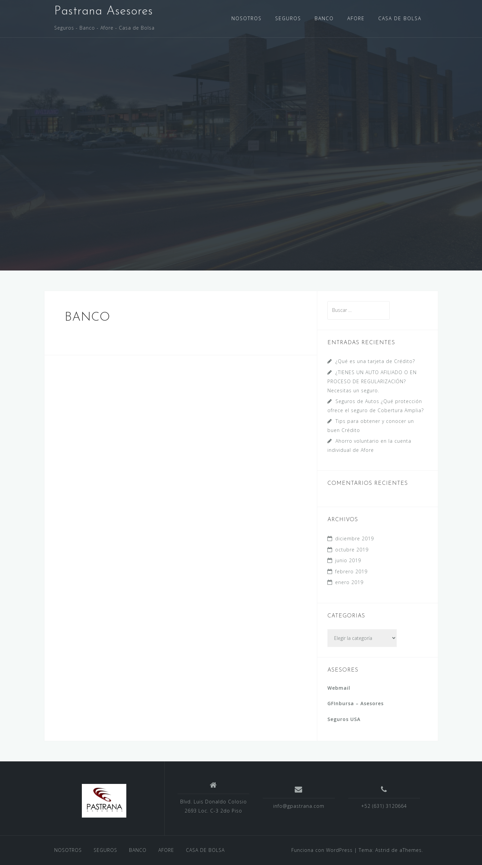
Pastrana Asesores (103, 11)
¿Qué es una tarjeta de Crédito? (375, 361)
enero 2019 (349, 582)
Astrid (382, 850)
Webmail (338, 688)
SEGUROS (288, 18)
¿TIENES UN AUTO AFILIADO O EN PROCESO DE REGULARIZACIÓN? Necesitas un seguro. (372, 381)
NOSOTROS (246, 18)
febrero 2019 (351, 571)
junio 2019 (348, 560)
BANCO (324, 18)
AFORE (356, 18)
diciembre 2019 (354, 538)
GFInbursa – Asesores (355, 703)
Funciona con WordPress (322, 850)
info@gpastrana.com (298, 806)
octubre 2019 (351, 549)
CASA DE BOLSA (399, 18)
